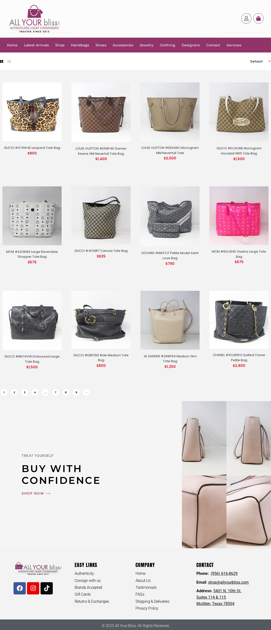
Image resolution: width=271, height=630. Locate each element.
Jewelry (146, 45)
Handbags (80, 45)
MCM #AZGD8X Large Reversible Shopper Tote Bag (32, 254)
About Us (143, 580)
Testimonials (146, 587)
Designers (191, 45)
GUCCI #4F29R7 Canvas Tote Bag (101, 250)
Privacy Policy (147, 608)
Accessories (123, 45)
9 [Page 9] (76, 392)
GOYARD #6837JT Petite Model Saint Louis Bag (170, 255)
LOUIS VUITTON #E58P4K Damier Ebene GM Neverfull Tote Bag (101, 151)
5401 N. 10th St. (227, 590)
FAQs (140, 594)
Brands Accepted (88, 587)
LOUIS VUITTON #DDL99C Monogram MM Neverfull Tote (170, 150)
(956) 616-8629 (224, 573)
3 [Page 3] (25, 392)
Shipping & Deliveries (152, 601)
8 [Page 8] (66, 392)
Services (234, 45)
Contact (213, 45)
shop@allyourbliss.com (228, 582)
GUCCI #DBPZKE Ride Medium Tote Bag (101, 357)
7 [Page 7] (55, 392)
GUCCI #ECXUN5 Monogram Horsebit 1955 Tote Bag (239, 150)
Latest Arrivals (36, 45)
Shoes (100, 45)
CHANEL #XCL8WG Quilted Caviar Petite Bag (239, 357)
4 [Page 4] (35, 392)
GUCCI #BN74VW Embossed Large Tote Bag (32, 359)
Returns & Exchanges (92, 601)
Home (12, 45)
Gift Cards (83, 594)
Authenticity (84, 573)
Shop (60, 45)
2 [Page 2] (14, 392)
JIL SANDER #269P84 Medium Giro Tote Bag (170, 358)
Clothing (167, 45)
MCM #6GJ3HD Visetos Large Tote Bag (239, 254)
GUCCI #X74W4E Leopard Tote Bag (32, 147)
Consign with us (88, 580)
